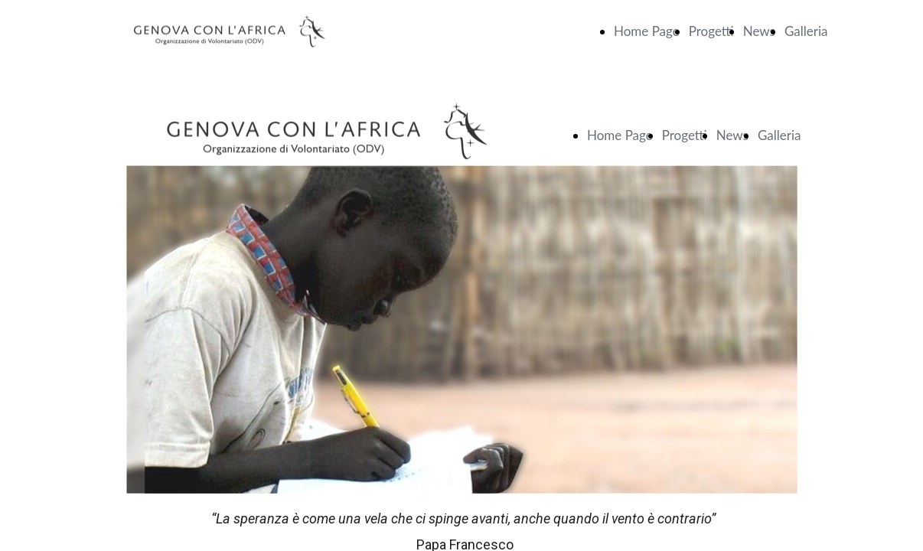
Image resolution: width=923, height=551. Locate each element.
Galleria (806, 31)
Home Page (647, 31)
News (759, 31)
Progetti (711, 31)
